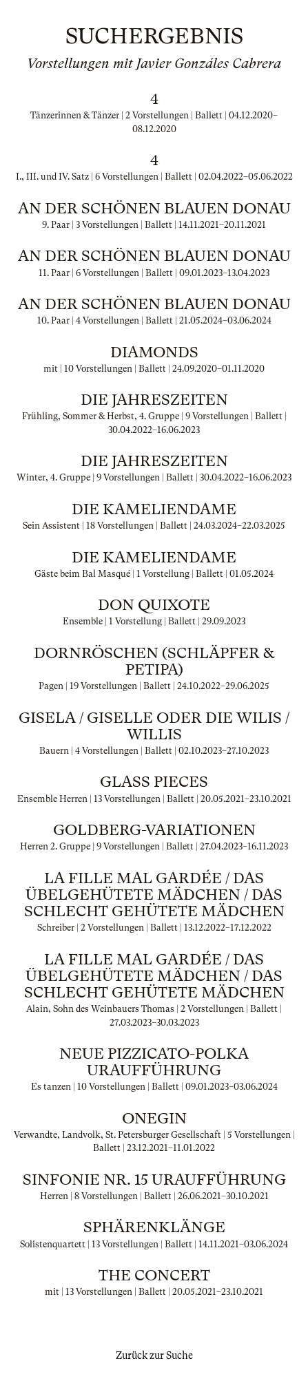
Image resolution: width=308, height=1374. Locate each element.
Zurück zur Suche (154, 1355)
